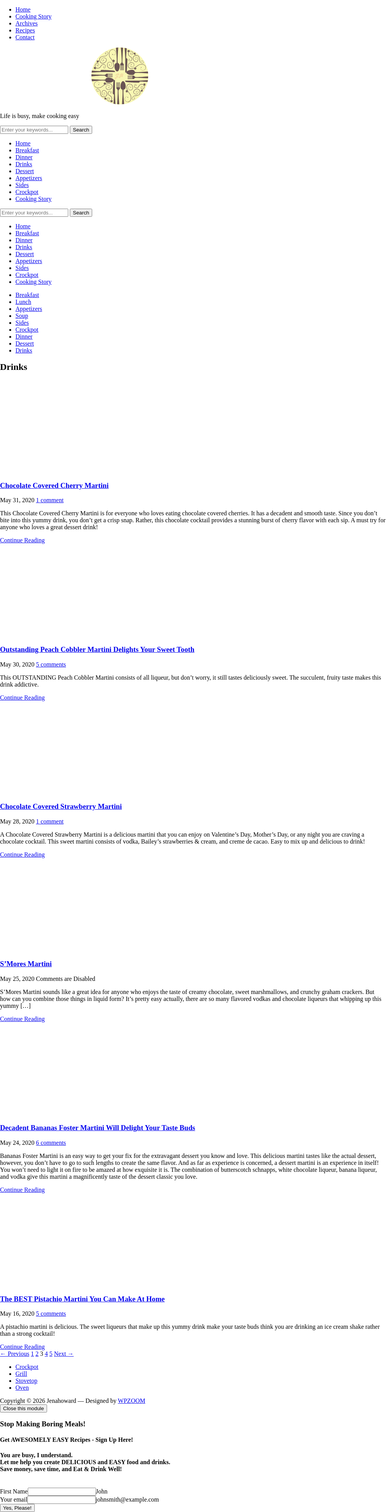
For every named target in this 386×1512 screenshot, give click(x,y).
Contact (25, 37)
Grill (21, 1373)
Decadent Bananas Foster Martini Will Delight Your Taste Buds (97, 1128)
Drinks (23, 164)
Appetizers (28, 178)
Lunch (23, 302)
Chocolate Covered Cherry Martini (54, 485)
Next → (64, 1353)
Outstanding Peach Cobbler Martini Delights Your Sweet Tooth (97, 649)
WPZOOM (131, 1400)
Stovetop (26, 1380)
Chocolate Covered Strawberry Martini (61, 806)
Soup (21, 315)
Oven (22, 1387)
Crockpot (27, 192)
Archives (26, 23)
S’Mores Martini (26, 964)
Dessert (24, 171)
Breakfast (27, 150)
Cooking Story (33, 16)
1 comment (50, 500)
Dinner (23, 157)
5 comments (51, 664)
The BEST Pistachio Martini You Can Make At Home (82, 1299)
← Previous (14, 1353)
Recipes (25, 30)
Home (22, 9)
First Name (14, 1491)
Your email (13, 1499)
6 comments (51, 1142)
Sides (22, 185)
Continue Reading (22, 540)
